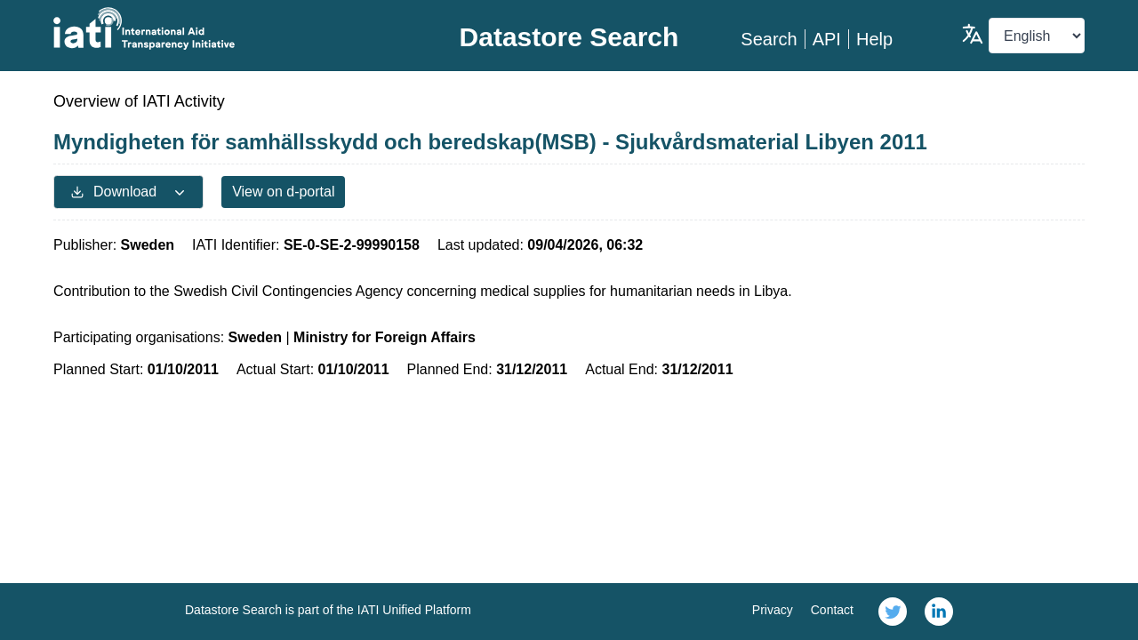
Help (874, 39)
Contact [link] (832, 610)
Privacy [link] (772, 610)
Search (769, 39)
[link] (892, 611)
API (827, 39)
